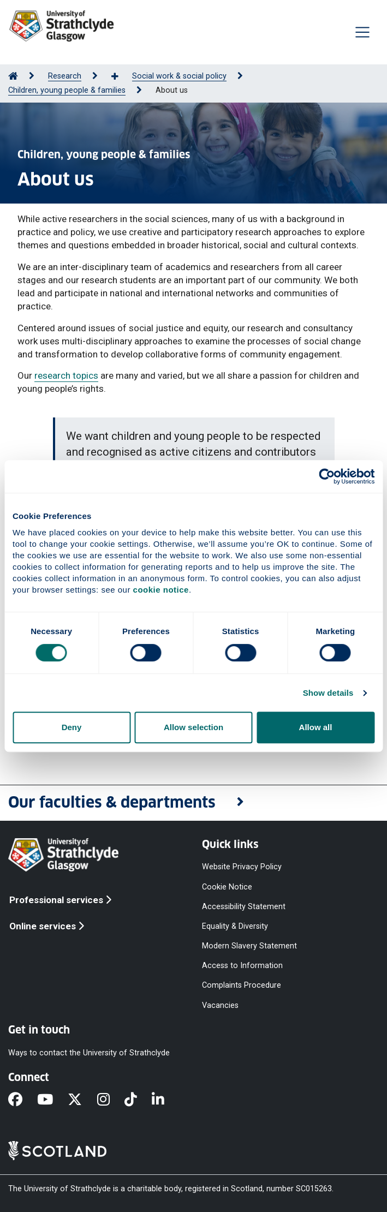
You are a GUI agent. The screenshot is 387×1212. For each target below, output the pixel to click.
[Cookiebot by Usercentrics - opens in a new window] (326, 476)
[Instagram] (110, 1100)
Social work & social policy (179, 76)
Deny (72, 727)
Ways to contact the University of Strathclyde (89, 1052)
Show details (328, 692)
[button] (193, 803)
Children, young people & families (67, 90)
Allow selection (193, 727)
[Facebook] (22, 1100)
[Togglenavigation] (362, 32)
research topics (66, 375)
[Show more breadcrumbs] (120, 77)
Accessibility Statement (243, 906)
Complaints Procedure (241, 985)
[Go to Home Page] (13, 76)
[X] (82, 1100)
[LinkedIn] (165, 1100)
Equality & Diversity (235, 925)
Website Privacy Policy (242, 866)
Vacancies (220, 1005)
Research (64, 76)
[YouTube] (52, 1100)
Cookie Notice (227, 886)
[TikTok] (138, 1100)
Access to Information (242, 965)
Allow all (315, 727)
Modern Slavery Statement (249, 946)
